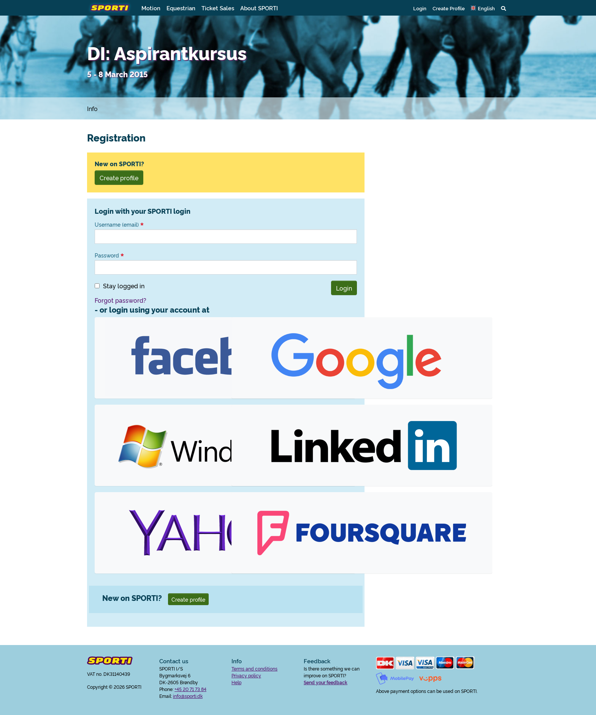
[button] (483, 8)
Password (109, 255)
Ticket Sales (217, 8)
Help (236, 682)
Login (419, 8)
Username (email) (119, 224)
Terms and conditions (254, 668)
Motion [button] (150, 8)
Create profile (119, 177)
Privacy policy (246, 675)
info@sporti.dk (188, 696)
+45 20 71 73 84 (190, 689)
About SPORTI (259, 8)
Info (92, 108)
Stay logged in (123, 285)
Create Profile (449, 8)
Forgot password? (120, 300)
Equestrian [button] (180, 8)
